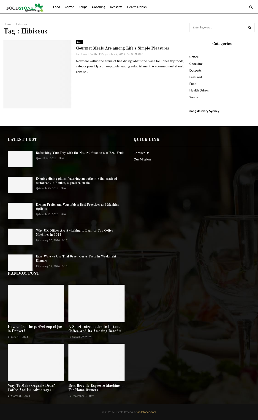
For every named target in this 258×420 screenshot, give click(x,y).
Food (56, 7)
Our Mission (142, 159)
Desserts (116, 7)
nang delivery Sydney (204, 111)
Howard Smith (88, 54)
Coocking (98, 7)
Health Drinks (137, 7)
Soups (83, 7)
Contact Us (141, 153)
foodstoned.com (146, 412)
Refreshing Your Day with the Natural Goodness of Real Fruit (80, 153)
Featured (195, 77)
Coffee (69, 7)
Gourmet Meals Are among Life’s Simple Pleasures (122, 48)
